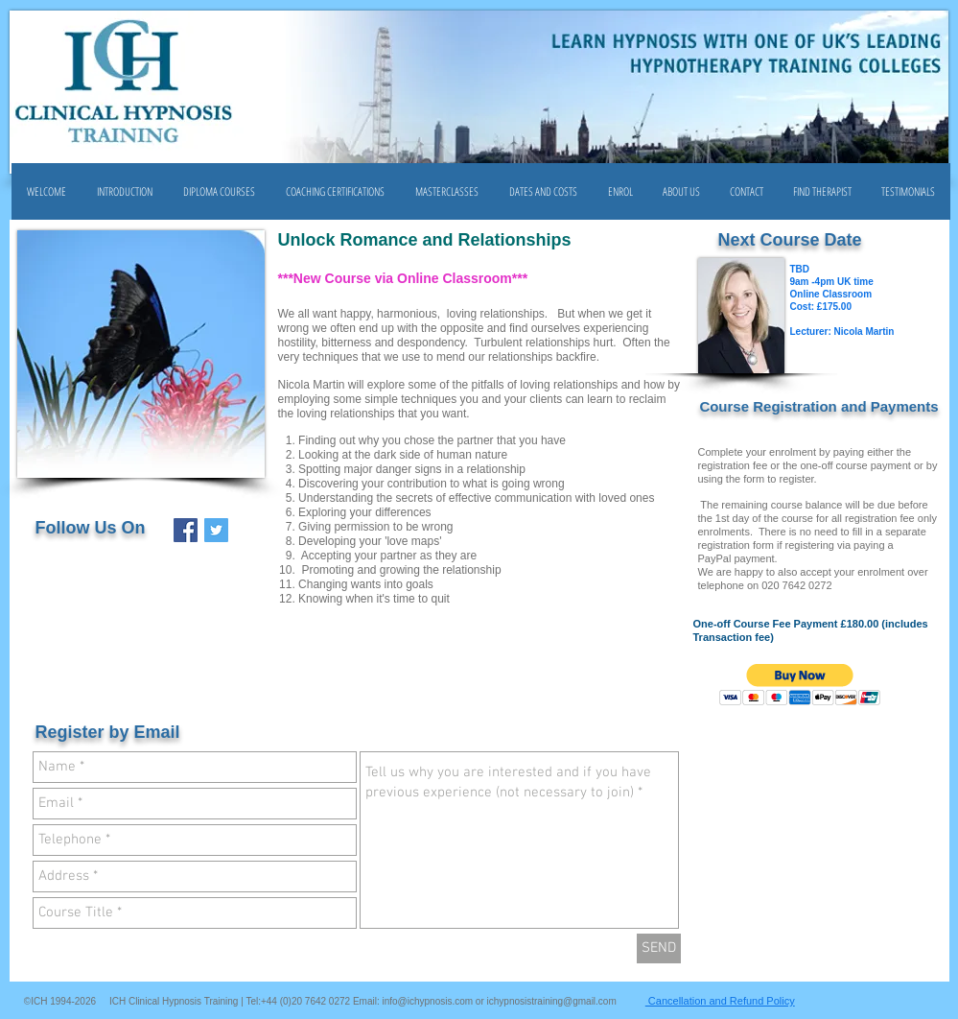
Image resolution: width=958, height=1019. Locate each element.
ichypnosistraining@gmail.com (552, 1001)
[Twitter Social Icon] (216, 530)
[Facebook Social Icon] (186, 530)
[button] (219, 191)
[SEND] (659, 948)
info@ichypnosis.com (427, 1001)
